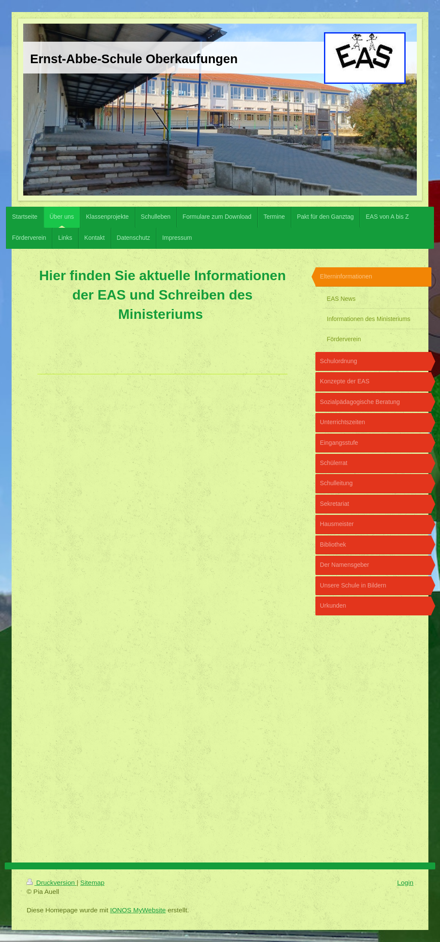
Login (405, 882)
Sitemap (92, 882)
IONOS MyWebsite (138, 910)
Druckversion (51, 882)
